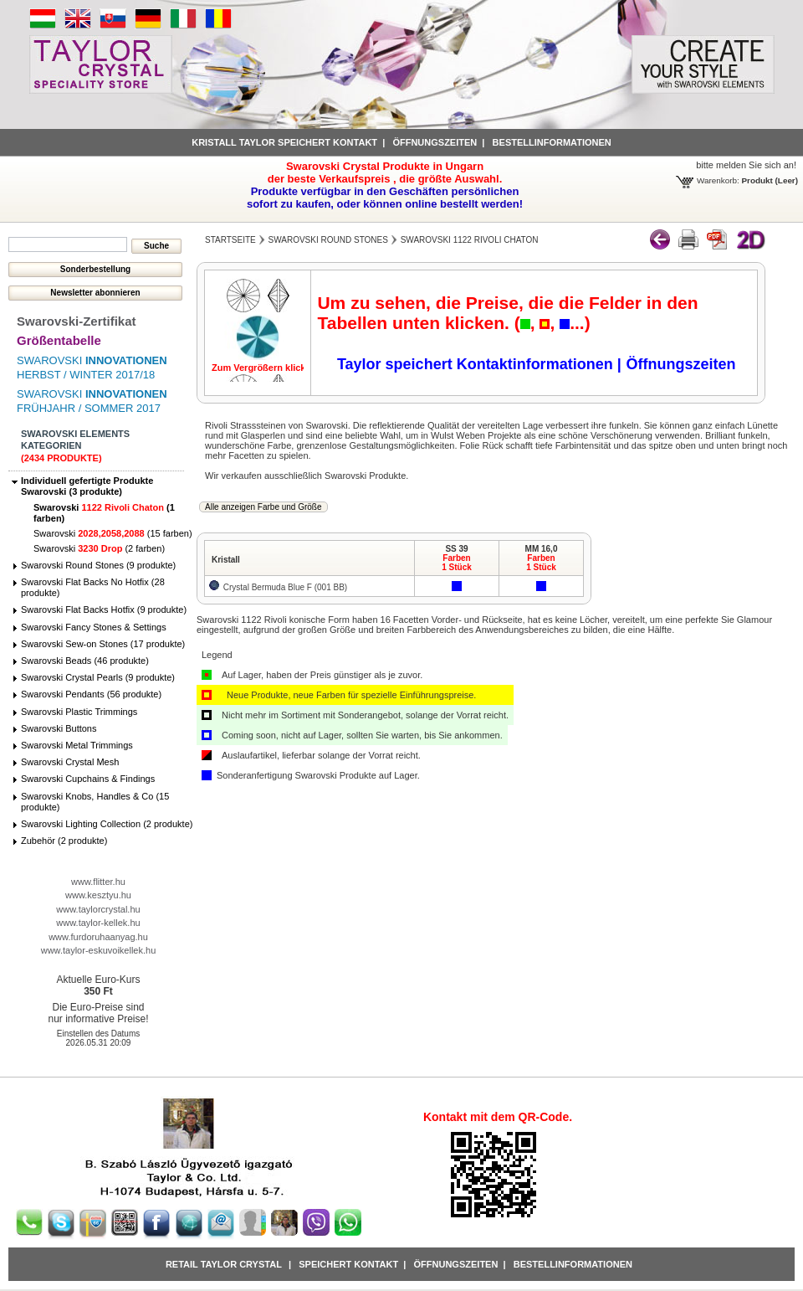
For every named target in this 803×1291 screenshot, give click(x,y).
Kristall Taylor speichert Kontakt (284, 142)
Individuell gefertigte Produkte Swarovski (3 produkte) (87, 486)
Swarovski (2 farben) (99, 548)
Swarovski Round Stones (328, 239)
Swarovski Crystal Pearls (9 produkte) (98, 677)
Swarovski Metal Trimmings (77, 745)
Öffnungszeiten (434, 142)
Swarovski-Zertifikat (76, 321)
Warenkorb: (718, 180)
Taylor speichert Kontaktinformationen (477, 364)
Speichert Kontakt (348, 1264)
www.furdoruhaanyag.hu (98, 937)
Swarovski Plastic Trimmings (79, 712)
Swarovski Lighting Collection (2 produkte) (106, 824)
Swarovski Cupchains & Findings (88, 779)
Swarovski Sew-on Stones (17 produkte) (103, 644)
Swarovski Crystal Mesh (70, 762)
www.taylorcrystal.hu (98, 909)
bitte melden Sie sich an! (746, 165)
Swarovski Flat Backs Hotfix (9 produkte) (104, 609)
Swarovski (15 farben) (112, 533)
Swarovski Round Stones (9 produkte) (98, 565)
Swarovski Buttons (58, 728)
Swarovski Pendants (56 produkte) (91, 694)
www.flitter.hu (98, 882)
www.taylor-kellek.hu (98, 923)
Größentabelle (59, 340)
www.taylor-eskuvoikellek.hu (98, 950)
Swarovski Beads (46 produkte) (85, 661)
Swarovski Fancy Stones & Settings (93, 627)
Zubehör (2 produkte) (64, 841)
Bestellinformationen (552, 142)
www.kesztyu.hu (98, 895)
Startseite (230, 239)
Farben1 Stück (457, 562)
